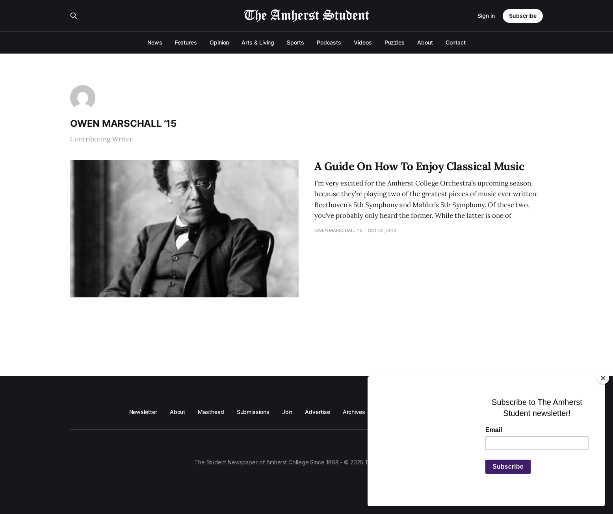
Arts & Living (257, 42)
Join (287, 411)
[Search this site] (74, 16)
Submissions (253, 411)
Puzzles (395, 42)
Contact (456, 42)
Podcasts (329, 42)
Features (186, 42)
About (425, 42)
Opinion (219, 42)
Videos (363, 42)
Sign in (486, 15)
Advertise (317, 411)
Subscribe (523, 15)
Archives (354, 411)
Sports (295, 42)
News (154, 42)
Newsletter (143, 411)
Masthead (211, 411)
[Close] (603, 378)
